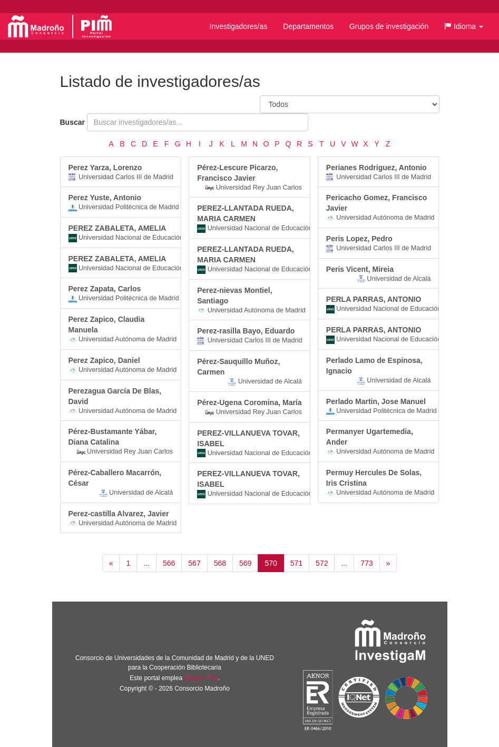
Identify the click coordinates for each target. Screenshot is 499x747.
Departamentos (308, 26)
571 (296, 563)
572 (322, 563)
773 (366, 563)
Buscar (72, 122)
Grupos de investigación (388, 26)
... (146, 563)
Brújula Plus (201, 678)
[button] (463, 26)
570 (271, 563)
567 (194, 563)
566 (169, 563)
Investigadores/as (239, 26)
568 (220, 563)
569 (245, 563)
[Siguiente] (388, 563)
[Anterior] (111, 563)
